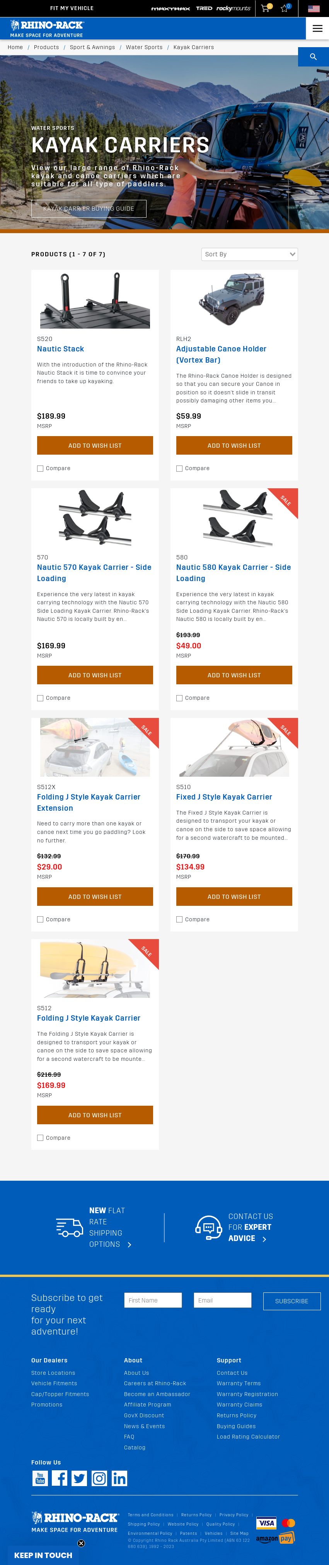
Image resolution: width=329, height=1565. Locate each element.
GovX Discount (144, 1415)
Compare (58, 468)
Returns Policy (237, 1415)
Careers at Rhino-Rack (155, 1383)
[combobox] (249, 254)
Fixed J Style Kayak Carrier (224, 797)
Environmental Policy (150, 1533)
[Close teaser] (81, 1543)
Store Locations (53, 1373)
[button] (43, 1555)
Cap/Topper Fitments (60, 1394)
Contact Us (232, 1373)
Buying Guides (236, 1426)
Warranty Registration (247, 1394)
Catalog (135, 1447)
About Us (136, 1373)
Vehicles (214, 1533)
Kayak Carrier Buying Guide (89, 178)
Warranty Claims (240, 1404)
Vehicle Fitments (54, 1383)
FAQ (129, 1437)
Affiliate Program (147, 1404)
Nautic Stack (60, 348)
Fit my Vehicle (72, 8)
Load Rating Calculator (248, 1437)
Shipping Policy (144, 1524)
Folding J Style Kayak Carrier (89, 1018)
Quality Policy (220, 1524)
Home (15, 47)
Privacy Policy (234, 1514)
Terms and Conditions (151, 1514)
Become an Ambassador (157, 1394)
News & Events (144, 1426)
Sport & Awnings (92, 47)
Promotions (47, 1404)
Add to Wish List (95, 445)
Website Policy (183, 1524)
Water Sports (144, 47)
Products (46, 47)
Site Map (239, 1533)
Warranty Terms (239, 1383)
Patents (188, 1533)
